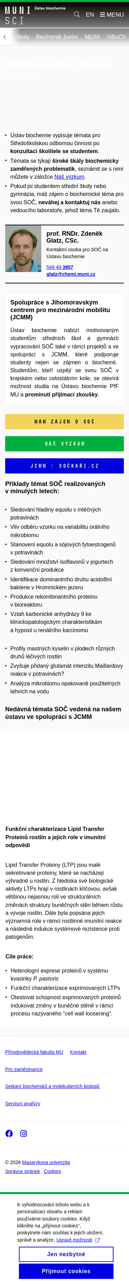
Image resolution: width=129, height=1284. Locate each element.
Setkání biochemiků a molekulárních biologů (52, 1086)
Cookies (52, 1171)
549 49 (59, 267)
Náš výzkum (69, 177)
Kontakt (78, 1052)
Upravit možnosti (78, 1248)
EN (90, 14)
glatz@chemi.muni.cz (70, 274)
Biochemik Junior (72, 37)
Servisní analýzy (22, 1103)
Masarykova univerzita (46, 1162)
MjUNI (107, 37)
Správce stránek (22, 1171)
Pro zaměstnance (24, 1069)
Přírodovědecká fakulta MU (34, 1052)
